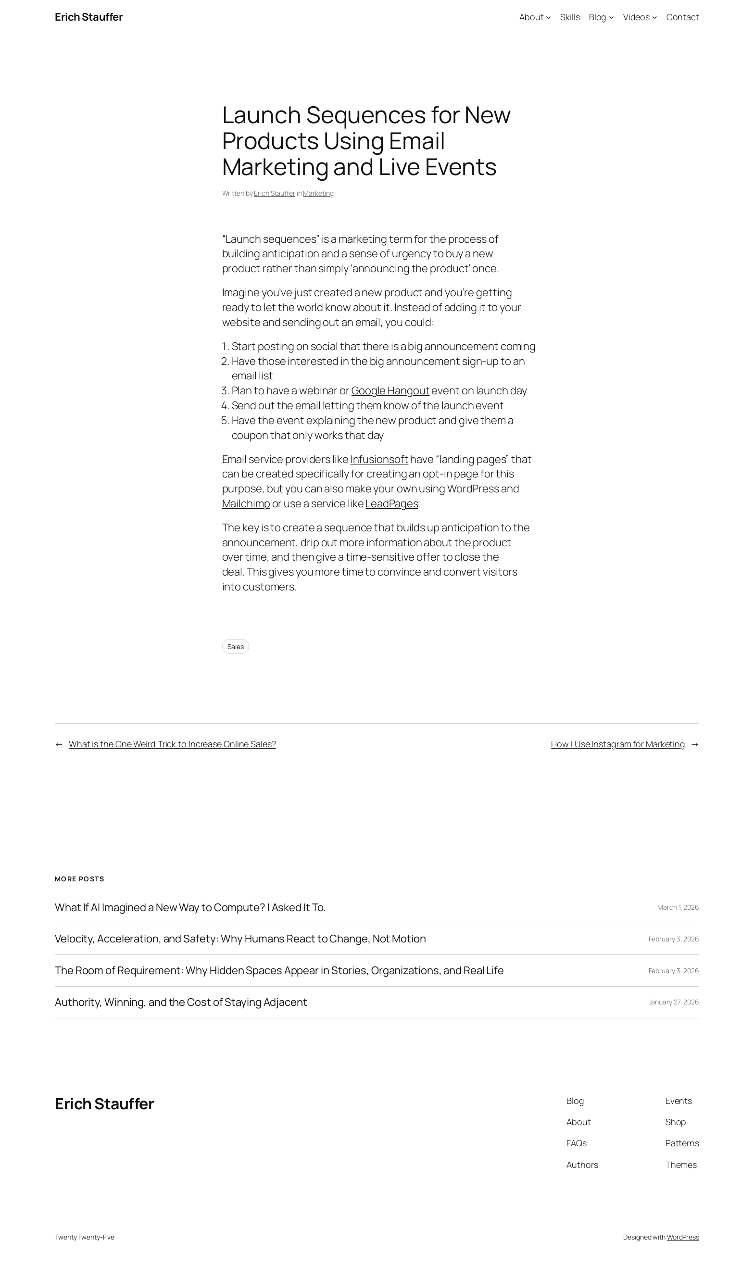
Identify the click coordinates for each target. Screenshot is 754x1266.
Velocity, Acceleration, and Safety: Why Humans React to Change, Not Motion (240, 939)
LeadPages (391, 503)
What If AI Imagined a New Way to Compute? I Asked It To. (190, 908)
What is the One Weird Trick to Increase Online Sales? (172, 744)
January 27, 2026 (674, 1001)
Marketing (318, 193)
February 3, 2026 (674, 938)
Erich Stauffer (89, 17)
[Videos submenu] (654, 17)
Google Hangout (391, 390)
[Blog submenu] (611, 17)
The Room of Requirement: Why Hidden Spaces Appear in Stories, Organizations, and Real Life (279, 971)
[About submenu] (548, 17)
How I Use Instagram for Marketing (618, 744)
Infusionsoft (380, 459)
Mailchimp (246, 503)
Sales (235, 646)
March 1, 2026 (678, 907)
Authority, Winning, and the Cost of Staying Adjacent (181, 1002)
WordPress (683, 1236)
